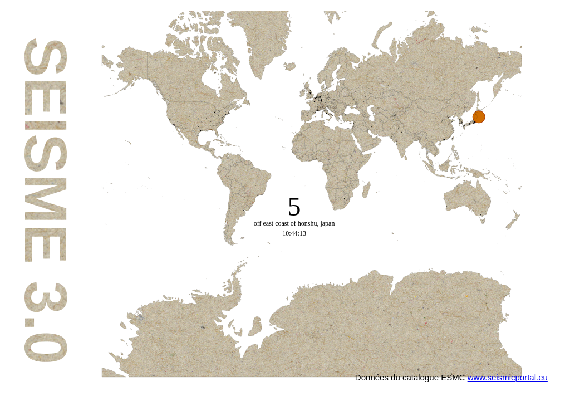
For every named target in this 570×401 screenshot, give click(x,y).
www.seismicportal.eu (508, 377)
